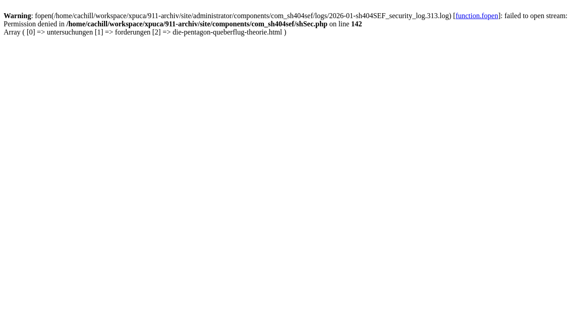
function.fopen (477, 16)
